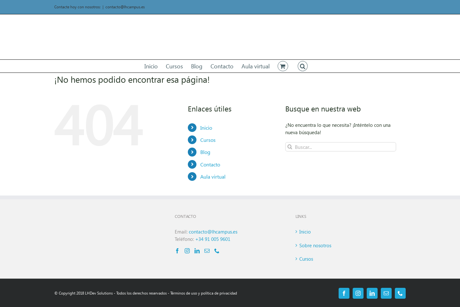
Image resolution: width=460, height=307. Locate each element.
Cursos (208, 139)
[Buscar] (290, 146)
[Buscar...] (340, 146)
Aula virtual (213, 176)
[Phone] (216, 250)
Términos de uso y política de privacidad (203, 293)
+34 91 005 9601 (212, 239)
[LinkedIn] (197, 250)
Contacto (210, 164)
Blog (205, 152)
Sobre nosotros (315, 245)
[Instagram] (187, 250)
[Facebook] (177, 250)
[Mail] (207, 250)
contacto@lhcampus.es (125, 6)
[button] (303, 66)
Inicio (206, 127)
